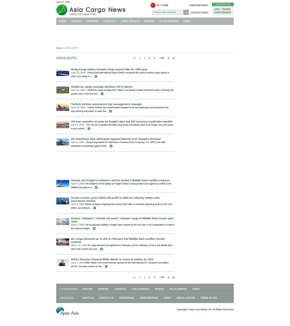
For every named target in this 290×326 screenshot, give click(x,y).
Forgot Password (222, 12)
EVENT (187, 21)
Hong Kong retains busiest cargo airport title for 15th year (109, 69)
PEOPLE (149, 21)
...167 (161, 58)
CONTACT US (106, 298)
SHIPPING (92, 21)
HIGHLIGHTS (71, 48)
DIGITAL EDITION (186, 298)
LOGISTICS (109, 21)
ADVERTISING (126, 298)
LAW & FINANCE (130, 21)
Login (217, 9)
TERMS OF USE (208, 298)
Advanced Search (199, 12)
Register (226, 9)
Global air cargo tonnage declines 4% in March (102, 86)
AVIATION (76, 21)
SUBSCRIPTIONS (198, 5)
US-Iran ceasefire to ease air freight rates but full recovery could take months (122, 121)
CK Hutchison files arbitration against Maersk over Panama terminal (116, 138)
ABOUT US (88, 298)
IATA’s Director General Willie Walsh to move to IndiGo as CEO (112, 259)
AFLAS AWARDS (168, 21)
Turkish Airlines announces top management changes (106, 104)
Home (59, 48)
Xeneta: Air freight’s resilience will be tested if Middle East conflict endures (120, 180)
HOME (62, 21)
